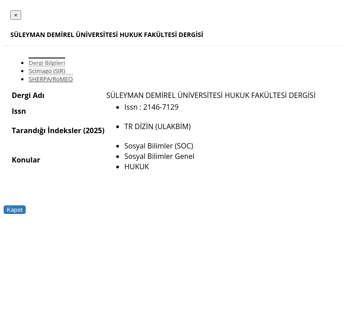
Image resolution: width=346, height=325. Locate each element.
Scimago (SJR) (47, 71)
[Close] (15, 15)
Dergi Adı (28, 95)
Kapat (15, 209)
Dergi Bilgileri (47, 63)
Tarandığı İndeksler (46, 130)
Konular (26, 160)
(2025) (93, 130)
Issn (19, 111)
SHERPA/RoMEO (51, 79)
